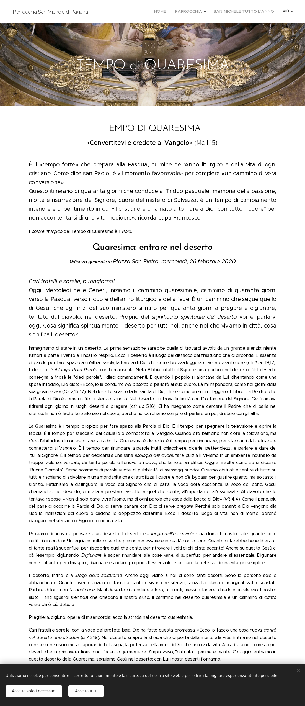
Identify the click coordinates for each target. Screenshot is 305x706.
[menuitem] (119, 11)
